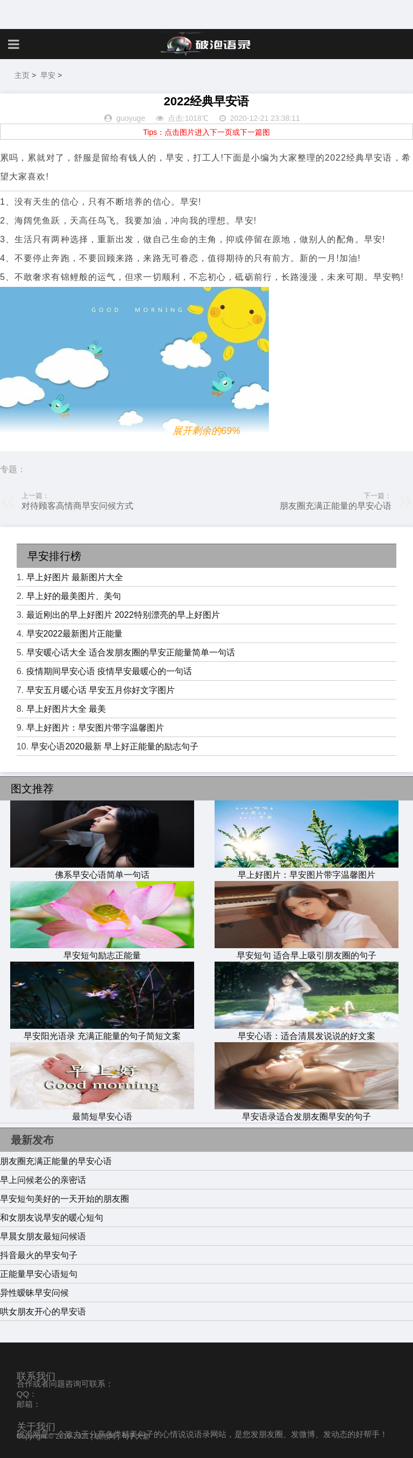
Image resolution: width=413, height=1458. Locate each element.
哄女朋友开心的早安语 (43, 1311)
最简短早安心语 (102, 1111)
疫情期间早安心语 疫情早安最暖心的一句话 (109, 671)
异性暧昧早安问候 (34, 1292)
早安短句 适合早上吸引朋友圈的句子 (306, 950)
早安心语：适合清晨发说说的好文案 (306, 1031)
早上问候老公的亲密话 (43, 1180)
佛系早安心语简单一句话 (102, 869)
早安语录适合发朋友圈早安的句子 (306, 1111)
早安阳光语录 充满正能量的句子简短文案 (102, 1031)
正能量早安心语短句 (38, 1274)
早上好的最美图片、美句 (73, 596)
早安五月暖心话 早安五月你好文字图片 (100, 690)
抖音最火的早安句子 (38, 1255)
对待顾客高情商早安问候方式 (77, 505)
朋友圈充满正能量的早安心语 (335, 505)
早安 (47, 75)
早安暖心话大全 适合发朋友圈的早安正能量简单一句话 (130, 652)
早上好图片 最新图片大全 (74, 577)
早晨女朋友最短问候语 (43, 1236)
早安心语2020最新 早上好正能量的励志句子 (114, 746)
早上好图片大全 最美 (66, 708)
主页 (22, 75)
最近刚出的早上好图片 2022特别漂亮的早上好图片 (123, 614)
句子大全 (135, 1436)
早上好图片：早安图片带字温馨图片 (95, 727)
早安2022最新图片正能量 (74, 633)
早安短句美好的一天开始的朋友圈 (64, 1198)
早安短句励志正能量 (102, 950)
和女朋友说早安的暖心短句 (51, 1217)
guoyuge (130, 118)
